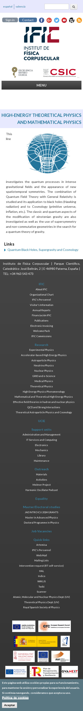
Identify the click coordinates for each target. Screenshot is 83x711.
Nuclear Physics (43, 370)
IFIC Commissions (41, 336)
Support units (41, 429)
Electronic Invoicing (41, 325)
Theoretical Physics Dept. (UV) (41, 602)
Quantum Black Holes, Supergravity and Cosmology (43, 250)
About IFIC (41, 289)
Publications (41, 320)
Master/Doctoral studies (41, 507)
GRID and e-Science (43, 376)
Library (41, 455)
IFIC (41, 284)
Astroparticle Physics (43, 360)
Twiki (41, 586)
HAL (41, 571)
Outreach (42, 469)
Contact (28, 20)
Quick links (41, 540)
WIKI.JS (41, 581)
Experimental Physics (41, 349)
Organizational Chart (42, 294)
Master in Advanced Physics (41, 517)
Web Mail (41, 555)
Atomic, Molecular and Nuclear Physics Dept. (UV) (41, 596)
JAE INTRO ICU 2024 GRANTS (41, 512)
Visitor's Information (41, 304)
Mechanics (41, 450)
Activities (41, 479)
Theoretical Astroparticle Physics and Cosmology (44, 412)
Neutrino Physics (44, 365)
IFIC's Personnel (41, 299)
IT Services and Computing (41, 439)
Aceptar (9, 707)
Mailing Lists (41, 560)
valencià (20, 6)
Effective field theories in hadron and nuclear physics (44, 402)
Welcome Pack (41, 330)
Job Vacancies (41, 531)
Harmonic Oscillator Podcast (41, 490)
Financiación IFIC (41, 315)
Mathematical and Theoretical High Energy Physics (44, 396)
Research (41, 345)
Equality (41, 498)
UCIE (41, 421)
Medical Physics (44, 381)
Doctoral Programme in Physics (41, 522)
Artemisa (41, 544)
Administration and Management (41, 434)
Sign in (10, 20)
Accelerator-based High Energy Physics (44, 355)
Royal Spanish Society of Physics (41, 607)
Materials (41, 474)
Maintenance (41, 460)
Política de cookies (15, 700)
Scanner (41, 591)
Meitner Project (42, 484)
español (7, 6)
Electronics (41, 445)
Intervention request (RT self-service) (41, 565)
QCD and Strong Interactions (43, 407)
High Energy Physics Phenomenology (44, 391)
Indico (41, 576)
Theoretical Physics (41, 386)
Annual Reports (41, 310)
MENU (41, 85)
